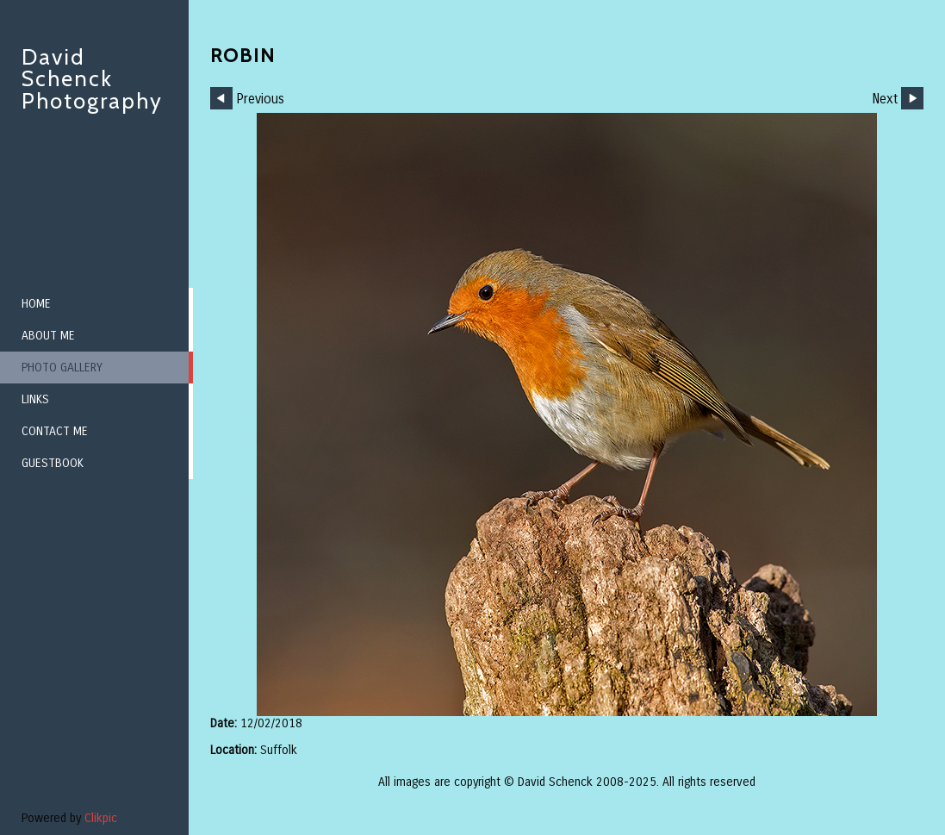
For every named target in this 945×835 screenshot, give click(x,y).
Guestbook (53, 463)
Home (36, 303)
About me (48, 335)
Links (35, 399)
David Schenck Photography (92, 79)
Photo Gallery (62, 367)
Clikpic (100, 818)
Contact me (55, 431)
